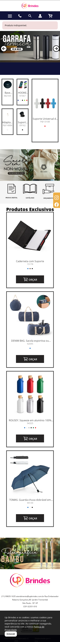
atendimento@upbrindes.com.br (30, 596)
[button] (4, 48)
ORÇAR (30, 279)
